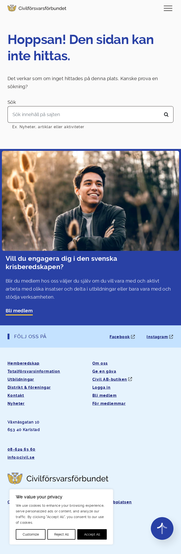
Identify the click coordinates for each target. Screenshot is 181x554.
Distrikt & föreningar (29, 387)
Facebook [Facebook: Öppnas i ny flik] (120, 337)
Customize (31, 534)
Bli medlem (19, 311)
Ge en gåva (104, 371)
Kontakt (16, 395)
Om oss (100, 363)
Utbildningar (21, 379)
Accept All (92, 534)
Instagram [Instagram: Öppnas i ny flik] (157, 337)
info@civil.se (21, 457)
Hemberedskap (24, 363)
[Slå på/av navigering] (168, 8)
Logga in (101, 387)
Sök (12, 102)
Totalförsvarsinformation (34, 371)
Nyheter (16, 403)
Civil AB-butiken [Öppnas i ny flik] (109, 379)
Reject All (61, 534)
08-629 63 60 (22, 449)
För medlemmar (109, 403)
